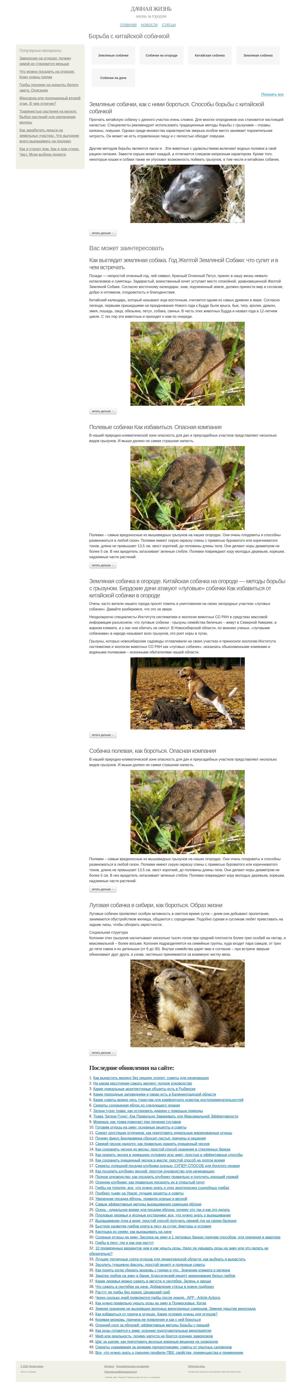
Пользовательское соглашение (132, 1366)
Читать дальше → (103, 233)
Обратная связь (196, 1366)
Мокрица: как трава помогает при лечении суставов (137, 1122)
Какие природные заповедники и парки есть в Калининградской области (154, 1094)
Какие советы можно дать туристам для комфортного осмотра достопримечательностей (168, 1100)
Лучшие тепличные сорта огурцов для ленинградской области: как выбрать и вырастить (170, 1259)
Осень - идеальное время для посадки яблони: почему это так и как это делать (162, 1210)
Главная (128, 24)
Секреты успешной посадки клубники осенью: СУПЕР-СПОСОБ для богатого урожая (167, 1166)
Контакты (109, 1366)
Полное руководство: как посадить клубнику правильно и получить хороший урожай (166, 1177)
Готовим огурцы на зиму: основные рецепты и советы (141, 1127)
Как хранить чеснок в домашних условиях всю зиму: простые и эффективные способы (169, 1155)
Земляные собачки (113, 55)
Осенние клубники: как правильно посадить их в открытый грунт (150, 1182)
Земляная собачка (257, 55)
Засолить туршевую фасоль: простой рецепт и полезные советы (150, 1265)
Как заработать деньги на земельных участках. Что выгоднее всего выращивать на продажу (49, 135)
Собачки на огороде (162, 55)
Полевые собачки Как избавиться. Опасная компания (155, 427)
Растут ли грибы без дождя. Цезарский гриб (132, 1292)
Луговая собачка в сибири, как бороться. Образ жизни (155, 905)
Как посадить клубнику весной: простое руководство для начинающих (155, 1171)
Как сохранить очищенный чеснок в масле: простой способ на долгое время (160, 1160)
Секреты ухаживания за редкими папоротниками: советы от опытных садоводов (163, 1347)
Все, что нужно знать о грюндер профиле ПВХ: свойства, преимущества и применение (169, 1353)
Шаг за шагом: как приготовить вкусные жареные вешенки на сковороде (156, 1342)
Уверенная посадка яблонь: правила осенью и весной (141, 1199)
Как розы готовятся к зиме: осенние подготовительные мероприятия (153, 1331)
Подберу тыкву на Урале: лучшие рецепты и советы (139, 1193)
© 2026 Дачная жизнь (32, 1366)
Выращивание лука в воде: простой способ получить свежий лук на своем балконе (166, 1221)
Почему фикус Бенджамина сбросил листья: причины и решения (150, 1138)
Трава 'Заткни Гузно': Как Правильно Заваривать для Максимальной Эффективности (165, 1116)
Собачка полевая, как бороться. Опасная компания (152, 750)
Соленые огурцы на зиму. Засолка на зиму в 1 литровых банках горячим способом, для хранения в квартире (187, 1237)
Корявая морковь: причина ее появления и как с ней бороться (148, 1320)
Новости (149, 24)
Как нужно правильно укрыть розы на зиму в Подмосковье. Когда (150, 1303)
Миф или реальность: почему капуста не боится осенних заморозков (154, 1336)
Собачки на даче (113, 78)
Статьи (168, 24)
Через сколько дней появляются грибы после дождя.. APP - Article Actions (157, 1298)
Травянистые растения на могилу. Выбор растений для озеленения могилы (48, 116)
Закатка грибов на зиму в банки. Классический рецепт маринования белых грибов (165, 1276)
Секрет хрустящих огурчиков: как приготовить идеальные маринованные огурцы (163, 1133)
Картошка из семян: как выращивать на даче (133, 1232)
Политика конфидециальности (120, 1372)
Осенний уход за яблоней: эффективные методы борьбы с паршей (152, 1325)
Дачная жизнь (151, 8)
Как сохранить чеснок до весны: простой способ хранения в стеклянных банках (163, 1149)
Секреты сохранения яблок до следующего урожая (136, 1105)
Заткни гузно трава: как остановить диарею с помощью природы (148, 1111)
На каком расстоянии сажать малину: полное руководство (142, 1083)
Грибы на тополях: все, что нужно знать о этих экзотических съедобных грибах (162, 1188)
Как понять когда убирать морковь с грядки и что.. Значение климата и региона (162, 1270)
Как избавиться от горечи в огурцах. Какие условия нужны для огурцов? (156, 1314)
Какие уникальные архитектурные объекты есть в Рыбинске (144, 1089)
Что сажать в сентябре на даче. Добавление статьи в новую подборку (154, 1287)
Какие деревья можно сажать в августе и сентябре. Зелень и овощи (153, 1281)
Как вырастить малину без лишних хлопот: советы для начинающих (151, 1078)
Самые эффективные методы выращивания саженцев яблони (148, 1204)
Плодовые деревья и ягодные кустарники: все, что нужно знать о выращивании (163, 1215)
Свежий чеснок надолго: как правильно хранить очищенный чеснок (152, 1144)
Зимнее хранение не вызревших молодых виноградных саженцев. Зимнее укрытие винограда (175, 1309)
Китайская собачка (210, 55)
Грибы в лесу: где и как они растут (124, 1243)
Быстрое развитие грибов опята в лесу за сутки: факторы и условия (153, 1226)
